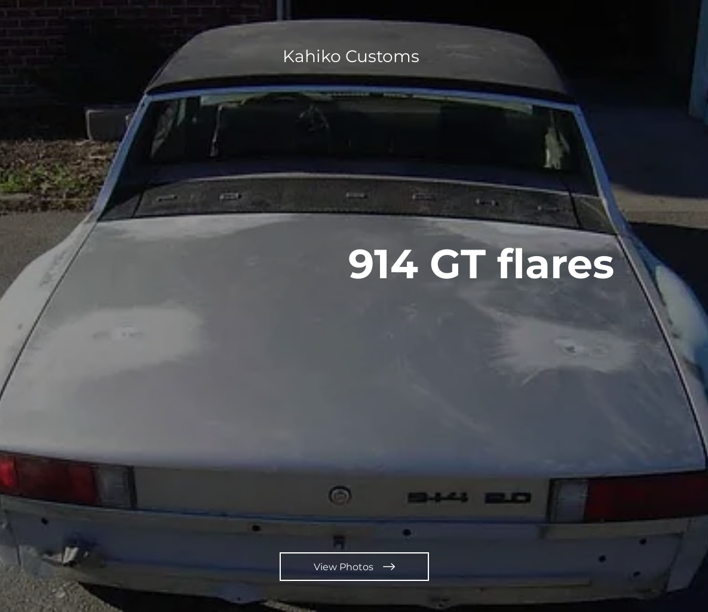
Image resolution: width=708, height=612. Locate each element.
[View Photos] (354, 566)
